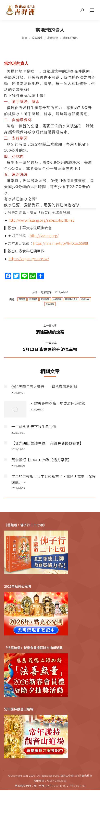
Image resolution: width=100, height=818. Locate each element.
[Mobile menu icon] (92, 10)
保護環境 (33, 299)
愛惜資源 (45, 299)
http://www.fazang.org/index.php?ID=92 (42, 220)
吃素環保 (46, 292)
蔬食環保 (50, 304)
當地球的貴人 (71, 299)
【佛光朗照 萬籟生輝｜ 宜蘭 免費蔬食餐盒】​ (47, 443)
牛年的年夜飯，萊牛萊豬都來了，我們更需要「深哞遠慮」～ (53, 479)
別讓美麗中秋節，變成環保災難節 (57, 403)
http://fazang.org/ (44, 235)
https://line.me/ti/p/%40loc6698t (60, 243)
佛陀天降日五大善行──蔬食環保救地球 (44, 386)
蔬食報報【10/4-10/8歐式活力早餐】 (41, 459)
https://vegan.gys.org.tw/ (29, 258)
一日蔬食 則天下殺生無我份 (33, 426)
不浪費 (22, 299)
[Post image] (5, 386)
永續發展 (57, 299)
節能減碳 (85, 299)
